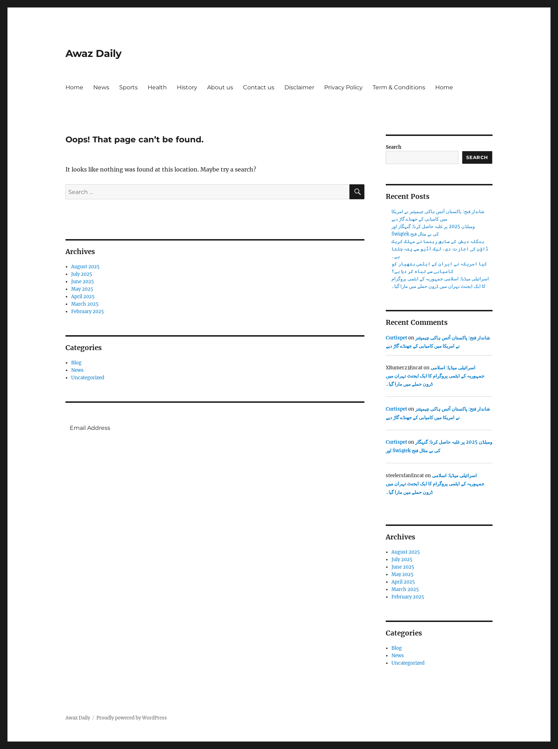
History (187, 87)
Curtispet (396, 338)
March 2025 (85, 304)
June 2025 (82, 282)
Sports (128, 87)
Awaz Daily (93, 53)
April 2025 (83, 297)
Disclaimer (299, 87)
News (101, 87)
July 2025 (81, 274)
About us (220, 87)
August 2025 (85, 267)
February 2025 (87, 311)
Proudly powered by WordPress (131, 718)
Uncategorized (87, 378)
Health (157, 87)
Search (393, 147)
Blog (76, 363)
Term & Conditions (399, 87)
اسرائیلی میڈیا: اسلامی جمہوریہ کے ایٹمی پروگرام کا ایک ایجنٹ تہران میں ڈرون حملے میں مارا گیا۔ (435, 376)
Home (74, 87)
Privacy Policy (343, 87)
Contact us (258, 87)
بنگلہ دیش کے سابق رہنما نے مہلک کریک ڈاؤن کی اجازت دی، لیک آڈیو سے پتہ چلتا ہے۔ (439, 248)
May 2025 (82, 289)
